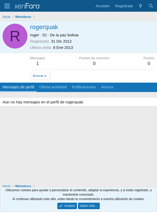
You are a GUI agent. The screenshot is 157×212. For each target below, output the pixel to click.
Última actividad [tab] (53, 87)
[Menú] (7, 6)
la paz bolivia (67, 35)
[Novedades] (140, 6)
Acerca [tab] (107, 87)
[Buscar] (151, 6)
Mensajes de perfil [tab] (18, 87)
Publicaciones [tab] (84, 87)
